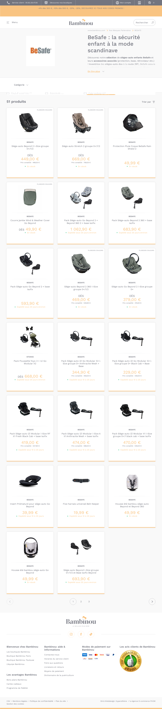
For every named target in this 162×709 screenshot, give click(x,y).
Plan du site (61, 701)
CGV (8, 701)
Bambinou (81, 23)
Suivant (152, 603)
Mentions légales (20, 701)
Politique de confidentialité (41, 701)
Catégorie (19, 87)
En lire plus (94, 73)
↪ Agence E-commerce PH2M (142, 701)
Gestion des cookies (15, 704)
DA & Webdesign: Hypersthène (113, 701)
